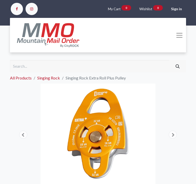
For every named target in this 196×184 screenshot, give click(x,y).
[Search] (177, 66)
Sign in (176, 9)
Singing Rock (48, 77)
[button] (23, 134)
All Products (21, 77)
